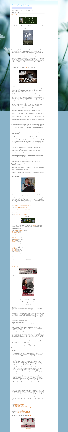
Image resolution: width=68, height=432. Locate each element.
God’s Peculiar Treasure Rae (15, 232)
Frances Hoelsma (14, 250)
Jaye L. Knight (13, 246)
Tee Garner (13, 233)
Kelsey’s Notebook (14, 241)
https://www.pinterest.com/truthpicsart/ (22, 409)
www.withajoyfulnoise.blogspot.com (20, 410)
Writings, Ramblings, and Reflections (18, 230)
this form (34, 225)
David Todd (13, 252)
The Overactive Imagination (15, 253)
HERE (22, 66)
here (26, 67)
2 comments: (23, 259)
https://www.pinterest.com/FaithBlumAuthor (23, 209)
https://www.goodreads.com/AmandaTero (23, 411)
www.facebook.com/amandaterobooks (21, 406)
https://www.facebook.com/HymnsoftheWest (23, 205)
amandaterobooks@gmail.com (19, 404)
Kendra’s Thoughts (14, 249)
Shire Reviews (13, 242)
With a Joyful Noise (14, 243)
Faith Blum (15, 261)
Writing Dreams (13, 231)
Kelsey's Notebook (20, 5)
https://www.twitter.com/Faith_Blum (20, 207)
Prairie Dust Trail (16, 251)
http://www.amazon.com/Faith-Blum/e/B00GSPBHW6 (24, 202)
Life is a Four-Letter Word (15, 238)
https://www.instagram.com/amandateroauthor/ (23, 407)
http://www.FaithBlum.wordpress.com (20, 214)
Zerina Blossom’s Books (15, 237)
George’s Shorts (16, 234)
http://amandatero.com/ (19, 405)
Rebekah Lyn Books (14, 236)
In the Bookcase (16, 239)
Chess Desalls (13, 248)
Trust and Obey (13, 255)
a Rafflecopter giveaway (28, 428)
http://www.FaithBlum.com (19, 212)
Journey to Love (15, 266)
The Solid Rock (15, 15)
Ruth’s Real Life (14, 240)
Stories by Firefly (14, 247)
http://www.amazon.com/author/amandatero (22, 412)
